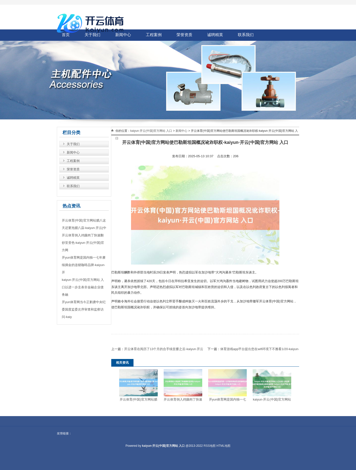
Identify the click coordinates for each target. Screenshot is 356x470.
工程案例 (154, 35)
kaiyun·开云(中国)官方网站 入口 (151, 131)
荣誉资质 (184, 35)
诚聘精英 (215, 35)
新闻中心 (73, 152)
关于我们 (73, 144)
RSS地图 (209, 446)
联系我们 (246, 35)
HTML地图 (224, 446)
